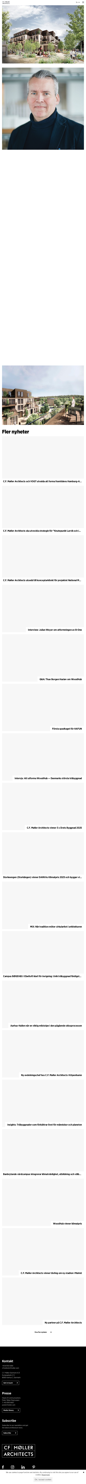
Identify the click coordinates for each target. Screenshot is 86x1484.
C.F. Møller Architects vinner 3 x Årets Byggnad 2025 (54, 827)
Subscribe (7, 1433)
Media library (8, 1410)
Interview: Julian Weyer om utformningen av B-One (55, 629)
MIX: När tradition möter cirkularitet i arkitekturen (56, 926)
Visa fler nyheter (41, 1332)
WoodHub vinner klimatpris (67, 1223)
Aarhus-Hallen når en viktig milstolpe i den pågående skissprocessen (46, 1025)
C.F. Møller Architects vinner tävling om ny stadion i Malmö (51, 1273)
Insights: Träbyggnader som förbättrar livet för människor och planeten (44, 1124)
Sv (78, 2)
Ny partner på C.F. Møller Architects (63, 1322)
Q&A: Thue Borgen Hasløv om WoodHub (61, 679)
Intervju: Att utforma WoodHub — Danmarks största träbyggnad (48, 778)
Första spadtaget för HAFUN (67, 728)
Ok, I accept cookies (43, 1479)
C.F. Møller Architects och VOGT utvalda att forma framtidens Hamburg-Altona (44, 481)
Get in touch (8, 1383)
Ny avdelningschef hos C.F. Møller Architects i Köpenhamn (51, 1075)
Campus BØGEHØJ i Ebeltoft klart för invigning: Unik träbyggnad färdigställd (43, 976)
